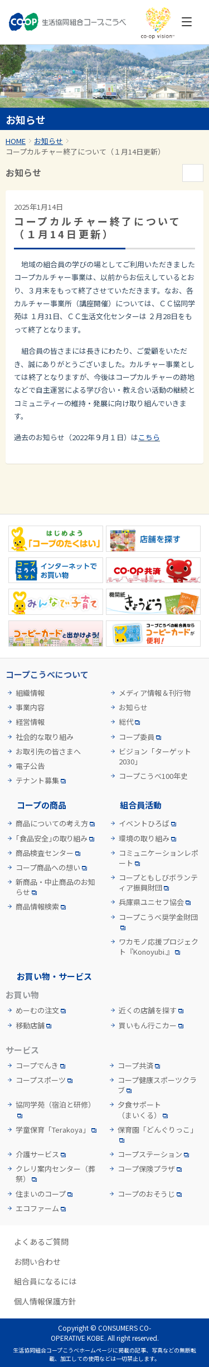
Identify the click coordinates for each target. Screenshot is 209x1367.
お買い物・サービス (54, 976)
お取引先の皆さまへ (48, 752)
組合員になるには (45, 1281)
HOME (16, 141)
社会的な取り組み (45, 737)
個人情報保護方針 (45, 1301)
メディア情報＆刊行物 (155, 693)
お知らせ (48, 141)
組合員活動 (141, 805)
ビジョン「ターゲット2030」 (155, 757)
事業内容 (30, 707)
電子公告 (30, 766)
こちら (149, 437)
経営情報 (30, 722)
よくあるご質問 (41, 1241)
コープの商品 (41, 805)
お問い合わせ (37, 1262)
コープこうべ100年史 (153, 776)
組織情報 (30, 693)
